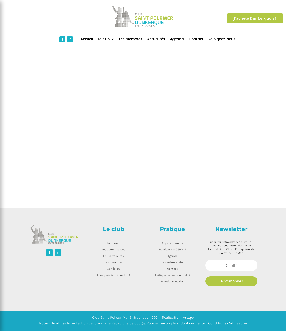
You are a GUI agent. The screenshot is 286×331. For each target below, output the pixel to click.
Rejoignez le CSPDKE (172, 249)
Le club (104, 39)
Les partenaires (113, 256)
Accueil (87, 39)
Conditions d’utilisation (227, 323)
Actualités (156, 39)
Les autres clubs (172, 262)
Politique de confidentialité (172, 275)
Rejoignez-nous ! (223, 39)
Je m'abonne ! (231, 281)
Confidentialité (193, 323)
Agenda (177, 39)
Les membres (130, 39)
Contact (196, 39)
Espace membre (172, 243)
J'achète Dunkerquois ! (255, 18)
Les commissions (113, 249)
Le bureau (113, 243)
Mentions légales (172, 281)
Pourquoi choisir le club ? (113, 275)
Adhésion (113, 268)
